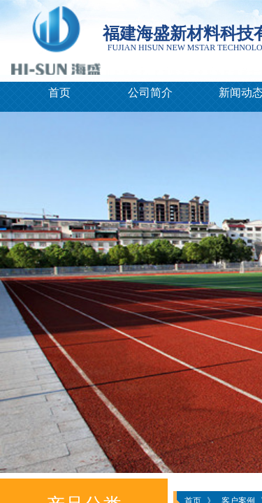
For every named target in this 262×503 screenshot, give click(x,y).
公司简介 (150, 93)
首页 (59, 93)
